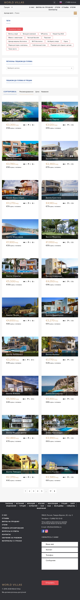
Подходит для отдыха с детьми (61, 45)
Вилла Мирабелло (54, 315)
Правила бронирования (13, 528)
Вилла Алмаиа (13, 393)
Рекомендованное (26, 92)
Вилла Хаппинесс (14, 354)
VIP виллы (44, 34)
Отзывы (65, 7)
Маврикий (41, 508)
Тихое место (12, 49)
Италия (41, 503)
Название (45, 92)
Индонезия (11, 506)
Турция (22, 506)
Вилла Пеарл (12, 315)
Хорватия (33, 506)
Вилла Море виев (14, 237)
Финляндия (53, 503)
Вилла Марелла (53, 237)
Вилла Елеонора (14, 158)
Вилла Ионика (52, 354)
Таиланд (9, 503)
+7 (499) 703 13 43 (55, 519)
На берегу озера (53, 41)
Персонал (47, 38)
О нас (31, 7)
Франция (31, 503)
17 (50, 491)
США (49, 506)
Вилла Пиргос (52, 119)
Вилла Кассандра (54, 432)
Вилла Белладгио (54, 393)
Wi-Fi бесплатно (37, 41)
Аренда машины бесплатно (17, 41)
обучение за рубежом (12, 538)
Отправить (50, 583)
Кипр (73, 503)
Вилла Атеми (52, 158)
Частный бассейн (33, 38)
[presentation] (57, 576)
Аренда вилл (8, 13)
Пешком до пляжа (14, 29)
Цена (37, 92)
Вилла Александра (15, 198)
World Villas (14, 2)
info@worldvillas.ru (54, 527)
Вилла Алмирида (54, 276)
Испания (20, 503)
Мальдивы (59, 506)
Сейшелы (71, 506)
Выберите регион (40, 68)
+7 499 (70, 2)
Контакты (53, 10)
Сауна (66, 41)
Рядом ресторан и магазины (18, 45)
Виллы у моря (13, 34)
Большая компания (29, 34)
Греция (64, 503)
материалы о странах (12, 541)
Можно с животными (15, 38)
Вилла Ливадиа (13, 472)
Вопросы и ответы (10, 531)
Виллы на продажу (44, 7)
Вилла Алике (12, 119)
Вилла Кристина (53, 198)
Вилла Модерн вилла (16, 432)
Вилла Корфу (52, 472)
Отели (57, 7)
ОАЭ (42, 506)
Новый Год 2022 (58, 34)
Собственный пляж (39, 45)
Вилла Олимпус (13, 276)
